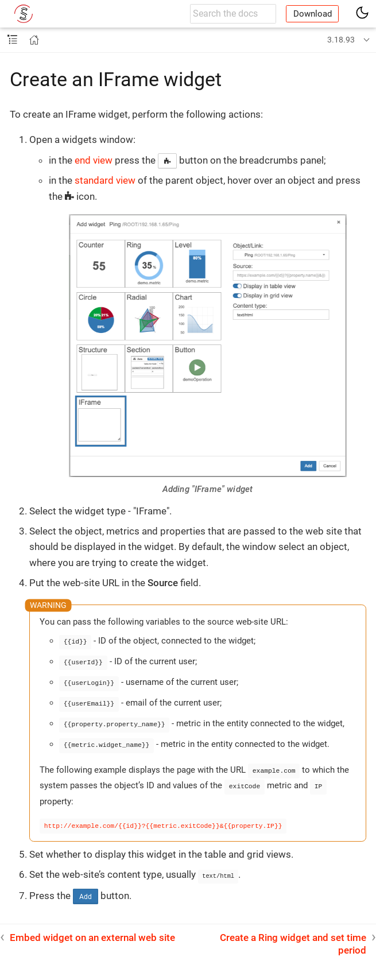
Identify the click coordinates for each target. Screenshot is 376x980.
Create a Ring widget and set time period (293, 938)
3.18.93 (341, 39)
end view (94, 160)
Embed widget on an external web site (92, 932)
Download (312, 14)
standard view (105, 180)
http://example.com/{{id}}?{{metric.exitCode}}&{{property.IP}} (163, 820)
